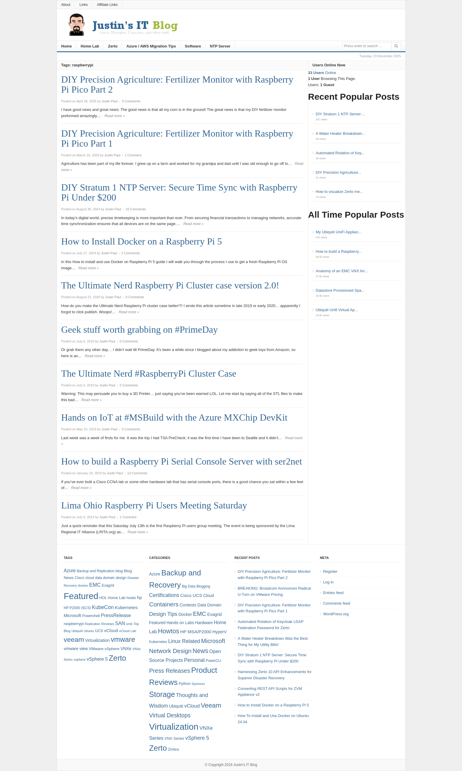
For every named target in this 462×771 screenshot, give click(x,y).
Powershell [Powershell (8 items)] (91, 616)
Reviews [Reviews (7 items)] (107, 624)
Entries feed (333, 592)
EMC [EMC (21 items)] (199, 614)
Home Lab (90, 46)
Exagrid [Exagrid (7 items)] (214, 614)
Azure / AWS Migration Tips (151, 46)
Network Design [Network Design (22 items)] (170, 651)
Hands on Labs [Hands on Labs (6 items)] (180, 622)
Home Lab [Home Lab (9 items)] (117, 598)
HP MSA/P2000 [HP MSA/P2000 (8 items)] (196, 631)
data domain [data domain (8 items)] (105, 578)
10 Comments (136, 209)
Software (193, 46)
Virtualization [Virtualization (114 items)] (173, 726)
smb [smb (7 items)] (129, 624)
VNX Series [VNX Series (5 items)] (174, 738)
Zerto (113, 46)
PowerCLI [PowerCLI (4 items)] (213, 661)
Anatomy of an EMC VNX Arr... (342, 271)
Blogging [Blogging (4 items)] (203, 586)
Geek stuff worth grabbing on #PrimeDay (139, 329)
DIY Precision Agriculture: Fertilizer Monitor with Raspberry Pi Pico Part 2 (177, 84)
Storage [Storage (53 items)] (162, 694)
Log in (328, 582)
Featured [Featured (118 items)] (81, 596)
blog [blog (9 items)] (119, 571)
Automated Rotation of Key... (340, 153)
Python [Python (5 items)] (184, 683)
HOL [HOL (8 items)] (103, 598)
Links (84, 5)
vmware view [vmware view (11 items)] (76, 648)
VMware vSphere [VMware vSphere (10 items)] (104, 649)
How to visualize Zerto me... (339, 191)
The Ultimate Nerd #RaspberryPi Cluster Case (149, 373)
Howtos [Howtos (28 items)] (168, 631)
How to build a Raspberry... (339, 251)
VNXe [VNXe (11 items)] (126, 648)
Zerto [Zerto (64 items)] (117, 658)
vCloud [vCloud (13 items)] (111, 630)
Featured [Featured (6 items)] (157, 622)
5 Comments (129, 385)
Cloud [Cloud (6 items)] (208, 595)
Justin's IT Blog (245, 765)
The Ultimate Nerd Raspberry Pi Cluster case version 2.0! (170, 285)
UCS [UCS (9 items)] (99, 631)
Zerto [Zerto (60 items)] (158, 748)
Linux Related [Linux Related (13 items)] (184, 641)
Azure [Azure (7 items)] (154, 574)
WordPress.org (336, 614)
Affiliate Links (107, 5)
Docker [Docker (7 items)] (185, 614)
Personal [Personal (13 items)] (194, 660)
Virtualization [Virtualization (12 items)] (97, 640)
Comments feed (336, 603)
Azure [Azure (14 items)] (70, 570)
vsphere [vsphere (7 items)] (80, 659)
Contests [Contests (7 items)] (187, 605)
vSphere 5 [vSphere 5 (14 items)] (97, 659)
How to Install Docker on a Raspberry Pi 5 (141, 241)
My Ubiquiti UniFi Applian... (339, 232)
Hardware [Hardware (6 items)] (204, 622)
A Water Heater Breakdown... (340, 133)
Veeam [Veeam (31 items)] (211, 705)
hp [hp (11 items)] (139, 597)
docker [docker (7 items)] (83, 585)
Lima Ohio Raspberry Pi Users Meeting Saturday (154, 505)
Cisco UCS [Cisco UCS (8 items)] (191, 595)
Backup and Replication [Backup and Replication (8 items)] (96, 571)
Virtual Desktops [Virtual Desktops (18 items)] (170, 715)
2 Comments (130, 253)
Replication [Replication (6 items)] (92, 624)
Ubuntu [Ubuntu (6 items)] (89, 631)
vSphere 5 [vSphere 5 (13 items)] (197, 738)
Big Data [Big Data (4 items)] (188, 586)
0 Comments (131, 101)
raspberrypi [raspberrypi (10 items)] (74, 623)
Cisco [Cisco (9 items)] (79, 577)
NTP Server (220, 46)
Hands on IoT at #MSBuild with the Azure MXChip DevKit (174, 417)
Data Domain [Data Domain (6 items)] (209, 605)
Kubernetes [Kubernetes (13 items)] (126, 607)
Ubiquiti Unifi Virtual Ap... (337, 310)
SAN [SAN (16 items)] (120, 623)
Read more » (115, 116)
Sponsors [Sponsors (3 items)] (198, 683)
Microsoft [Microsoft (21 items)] (213, 641)
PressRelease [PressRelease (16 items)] (116, 615)
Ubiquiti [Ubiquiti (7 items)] (77, 631)
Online (322, 72)
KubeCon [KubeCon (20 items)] (103, 607)
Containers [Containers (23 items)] (164, 604)
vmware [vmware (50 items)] (123, 639)
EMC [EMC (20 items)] (95, 585)
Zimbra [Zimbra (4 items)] (173, 749)
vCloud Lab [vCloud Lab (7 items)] (127, 631)
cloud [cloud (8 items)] (89, 578)
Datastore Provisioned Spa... (340, 290)
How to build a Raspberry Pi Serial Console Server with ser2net (181, 461)
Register (330, 571)
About (65, 5)
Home (66, 46)
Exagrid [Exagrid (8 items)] (108, 585)
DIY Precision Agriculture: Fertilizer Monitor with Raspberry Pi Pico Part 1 (177, 138)
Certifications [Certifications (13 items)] (164, 595)
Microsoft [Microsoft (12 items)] (72, 615)
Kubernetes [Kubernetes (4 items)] (158, 642)
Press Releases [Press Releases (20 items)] (169, 670)
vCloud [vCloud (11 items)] (191, 706)
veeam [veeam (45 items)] (74, 639)
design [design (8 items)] (121, 578)
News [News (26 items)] (200, 650)
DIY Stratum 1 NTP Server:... (340, 114)
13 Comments (137, 473)
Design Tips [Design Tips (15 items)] (163, 614)
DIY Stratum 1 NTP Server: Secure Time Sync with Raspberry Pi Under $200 (179, 192)
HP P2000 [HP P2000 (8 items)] (72, 608)
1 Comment (133, 155)
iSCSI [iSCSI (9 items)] (86, 608)
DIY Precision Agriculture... (338, 172)
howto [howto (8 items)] (131, 598)
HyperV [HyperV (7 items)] (219, 631)
